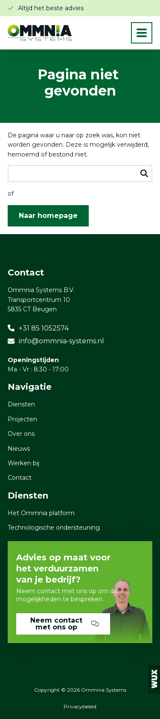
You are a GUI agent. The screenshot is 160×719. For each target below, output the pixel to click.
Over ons (21, 434)
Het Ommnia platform (41, 513)
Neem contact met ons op (64, 623)
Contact (20, 477)
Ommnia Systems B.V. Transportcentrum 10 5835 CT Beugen (41, 299)
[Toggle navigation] (141, 32)
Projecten (22, 419)
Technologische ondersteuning (54, 527)
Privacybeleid (80, 706)
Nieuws (19, 448)
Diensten (21, 404)
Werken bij (23, 463)
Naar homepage (48, 216)
